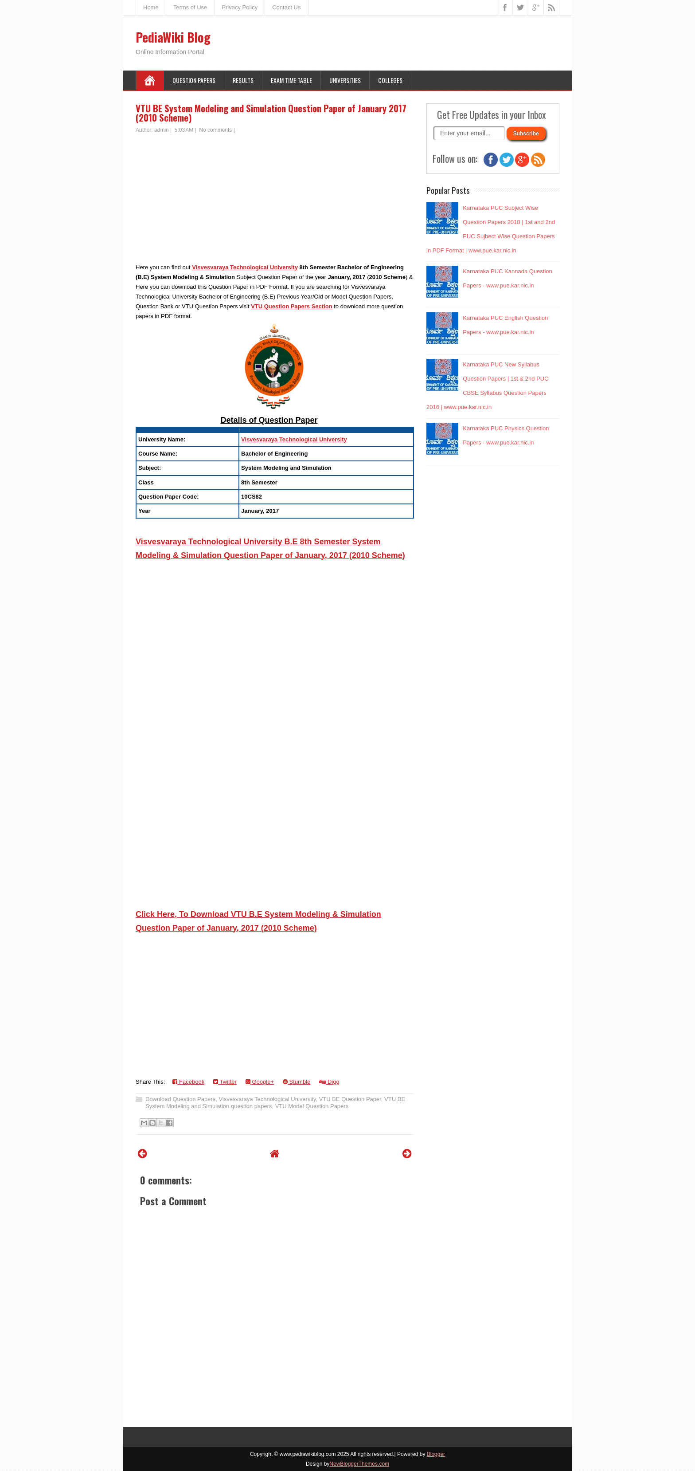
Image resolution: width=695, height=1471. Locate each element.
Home (151, 7)
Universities (345, 80)
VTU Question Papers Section (291, 306)
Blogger (436, 1454)
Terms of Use (190, 7)
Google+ (260, 1081)
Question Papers (193, 80)
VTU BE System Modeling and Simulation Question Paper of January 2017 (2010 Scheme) (271, 112)
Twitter (225, 1081)
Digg (329, 1081)
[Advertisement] (275, 200)
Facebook (188, 1081)
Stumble (296, 1081)
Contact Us (286, 7)
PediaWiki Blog (173, 37)
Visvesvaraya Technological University (245, 267)
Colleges (390, 80)
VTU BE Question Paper (350, 1099)
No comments (215, 130)
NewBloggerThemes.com (359, 1464)
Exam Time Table (291, 80)
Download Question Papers (180, 1099)
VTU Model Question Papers (311, 1106)
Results (243, 80)
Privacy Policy (240, 7)
